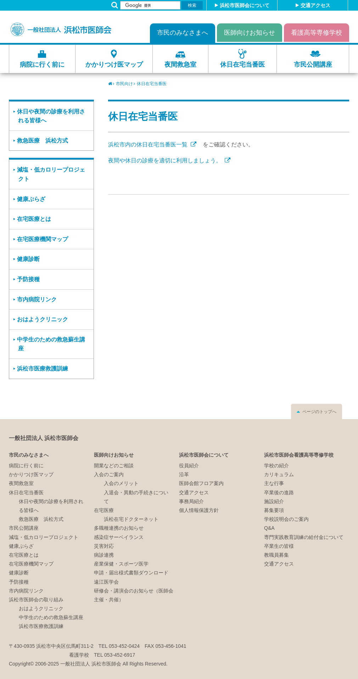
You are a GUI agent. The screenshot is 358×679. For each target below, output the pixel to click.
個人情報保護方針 (199, 510)
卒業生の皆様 (279, 546)
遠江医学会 (106, 582)
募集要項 (274, 510)
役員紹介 (189, 465)
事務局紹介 (191, 501)
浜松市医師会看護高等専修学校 (299, 455)
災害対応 (104, 546)
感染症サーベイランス (119, 537)
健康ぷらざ (31, 199)
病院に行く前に (42, 64)
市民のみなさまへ (182, 32)
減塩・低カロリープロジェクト (51, 174)
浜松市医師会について (244, 5)
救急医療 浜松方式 (42, 141)
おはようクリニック (42, 319)
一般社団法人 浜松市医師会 (43, 438)
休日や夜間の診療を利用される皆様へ (51, 116)
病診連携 (104, 555)
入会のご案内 (109, 474)
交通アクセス (315, 5)
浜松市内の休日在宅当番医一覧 (148, 144)
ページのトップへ (319, 411)
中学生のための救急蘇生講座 (51, 344)
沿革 (184, 474)
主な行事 (274, 483)
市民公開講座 (313, 64)
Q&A (269, 528)
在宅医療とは (34, 219)
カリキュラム (279, 474)
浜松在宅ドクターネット (131, 519)
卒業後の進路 (279, 492)
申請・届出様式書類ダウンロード (131, 572)
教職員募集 (276, 555)
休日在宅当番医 (242, 64)
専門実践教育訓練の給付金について (303, 537)
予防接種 (28, 279)
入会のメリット (121, 483)
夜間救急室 (180, 64)
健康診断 (28, 259)
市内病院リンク (37, 299)
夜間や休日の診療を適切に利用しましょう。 (165, 160)
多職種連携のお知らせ (119, 528)
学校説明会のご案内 (286, 519)
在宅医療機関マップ (42, 239)
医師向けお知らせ (249, 32)
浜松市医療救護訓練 (42, 369)
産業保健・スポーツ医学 (121, 564)
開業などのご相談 (114, 465)
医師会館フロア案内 (201, 483)
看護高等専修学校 (316, 32)
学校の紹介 (276, 465)
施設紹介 (274, 501)
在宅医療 (104, 510)
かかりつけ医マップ (114, 64)
